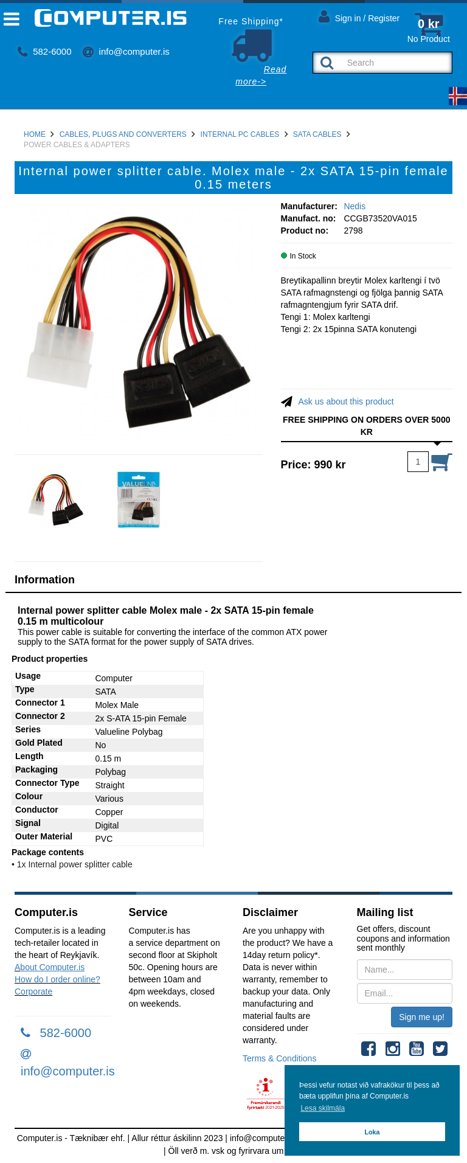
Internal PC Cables (240, 134)
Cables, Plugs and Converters (123, 134)
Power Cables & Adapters (77, 145)
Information (45, 580)
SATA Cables (317, 134)
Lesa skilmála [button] (322, 1108)
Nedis (354, 206)
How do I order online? (57, 979)
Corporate (33, 991)
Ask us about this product (346, 401)
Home (35, 134)
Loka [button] (371, 1132)
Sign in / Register (359, 16)
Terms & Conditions (279, 1058)
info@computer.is (126, 51)
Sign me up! (422, 1017)
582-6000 (45, 51)
